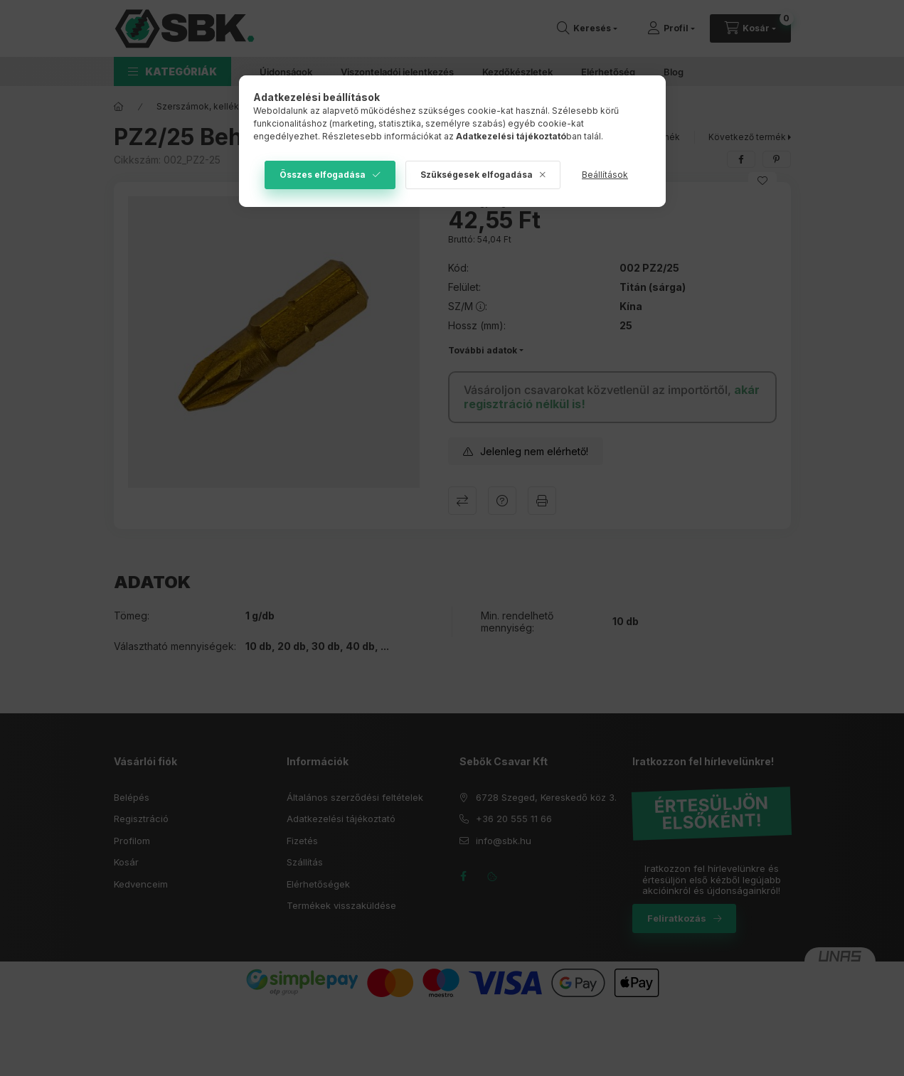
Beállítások (605, 174)
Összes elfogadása (323, 174)
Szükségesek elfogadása (476, 174)
